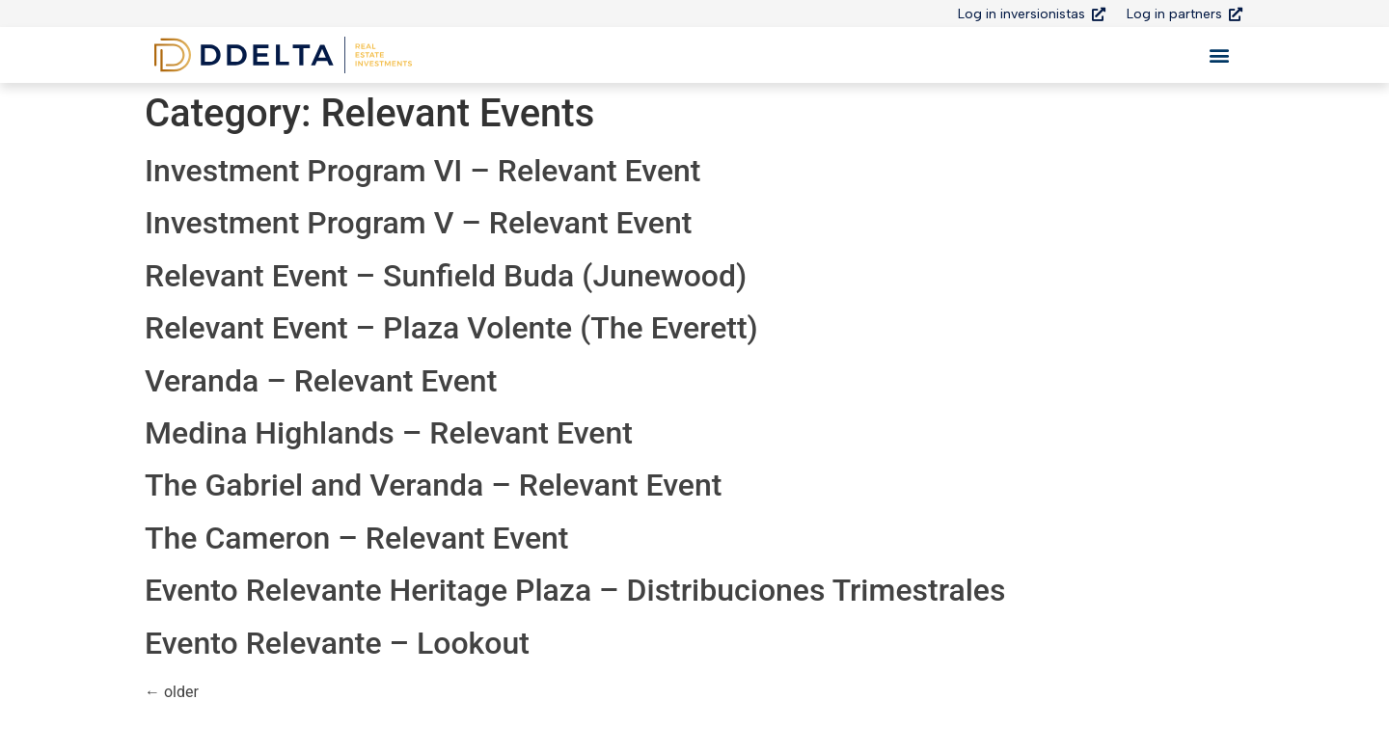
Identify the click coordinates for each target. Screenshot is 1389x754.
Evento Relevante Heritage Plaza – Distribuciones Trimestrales (575, 590)
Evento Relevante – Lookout (337, 643)
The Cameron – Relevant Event (357, 538)
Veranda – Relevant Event (321, 381)
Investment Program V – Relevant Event (418, 222)
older (172, 692)
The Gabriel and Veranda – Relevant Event (433, 485)
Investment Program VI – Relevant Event (423, 170)
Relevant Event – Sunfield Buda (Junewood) (446, 275)
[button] (1219, 55)
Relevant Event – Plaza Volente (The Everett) (451, 328)
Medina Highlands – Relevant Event (389, 433)
